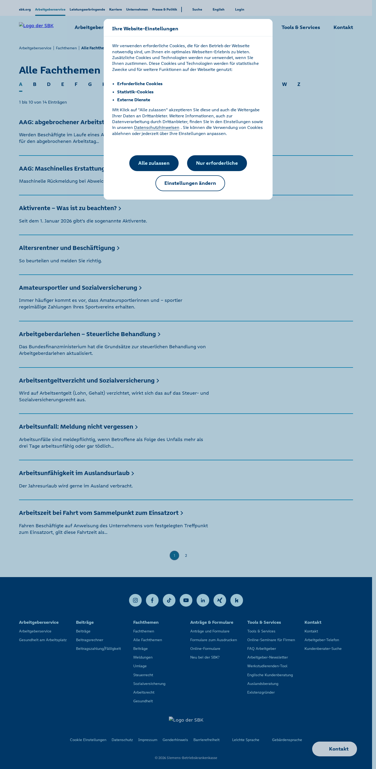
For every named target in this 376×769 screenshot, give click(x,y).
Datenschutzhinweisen (156, 127)
